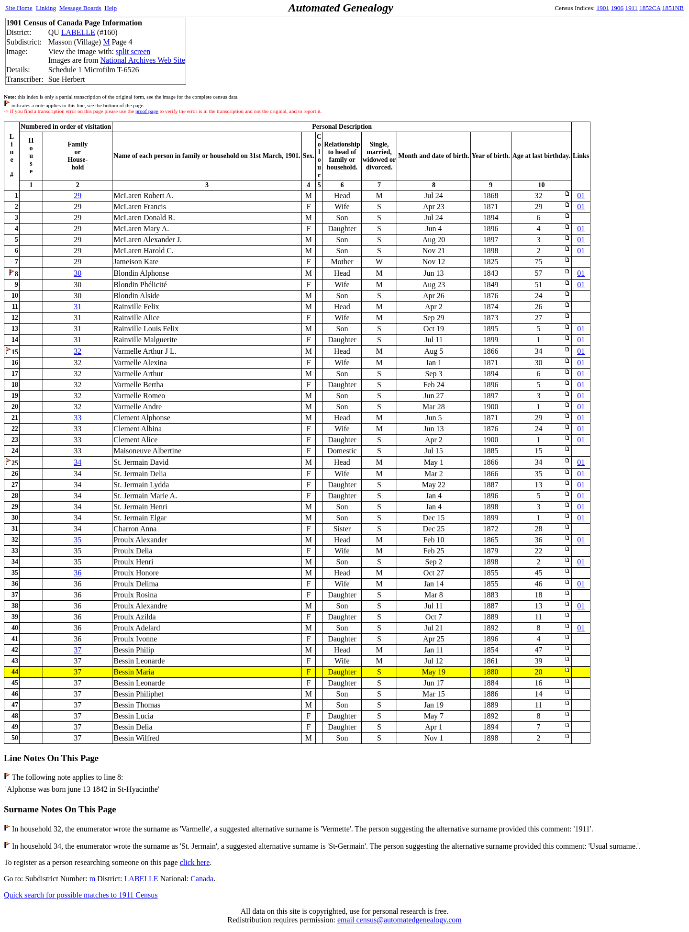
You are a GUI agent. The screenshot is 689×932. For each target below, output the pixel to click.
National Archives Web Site (142, 60)
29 (77, 195)
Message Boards (80, 7)
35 (77, 540)
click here (195, 862)
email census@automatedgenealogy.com (399, 920)
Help (110, 7)
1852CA (649, 7)
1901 (603, 7)
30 (77, 273)
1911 (631, 7)
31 (77, 307)
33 (77, 418)
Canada (201, 879)
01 (581, 195)
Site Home (19, 7)
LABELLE (78, 32)
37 (77, 650)
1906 (617, 7)
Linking (46, 7)
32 (77, 351)
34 (77, 462)
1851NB (673, 7)
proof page (146, 111)
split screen (133, 51)
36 (77, 573)
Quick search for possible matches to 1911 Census (81, 895)
